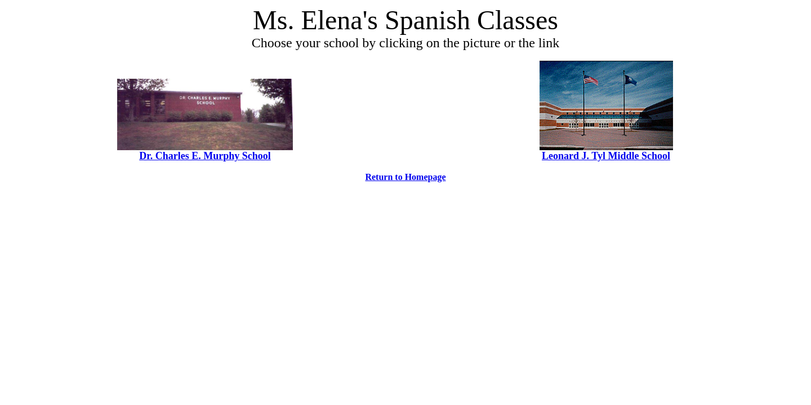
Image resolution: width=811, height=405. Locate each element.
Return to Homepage (405, 177)
